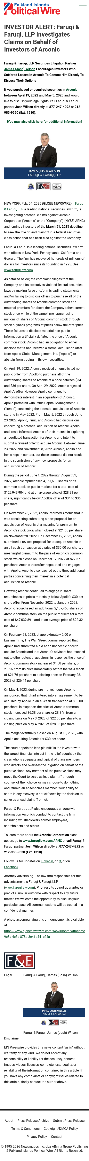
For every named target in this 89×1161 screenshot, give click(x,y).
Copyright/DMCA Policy (61, 1129)
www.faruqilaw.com (18, 270)
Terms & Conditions (25, 1129)
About (9, 1121)
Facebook (11, 867)
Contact (56, 1137)
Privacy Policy (37, 1137)
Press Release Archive (33, 1121)
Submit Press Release (68, 1121)
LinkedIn (47, 861)
